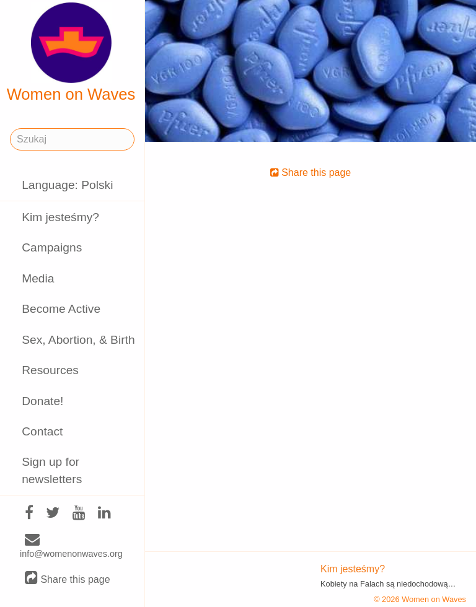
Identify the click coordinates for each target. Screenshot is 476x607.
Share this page (67, 578)
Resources (50, 370)
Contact (42, 431)
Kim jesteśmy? (60, 217)
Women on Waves (71, 52)
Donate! (42, 401)
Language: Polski (67, 184)
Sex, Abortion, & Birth (78, 339)
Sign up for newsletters (52, 470)
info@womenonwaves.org (71, 547)
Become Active (61, 308)
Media (38, 278)
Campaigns (52, 247)
